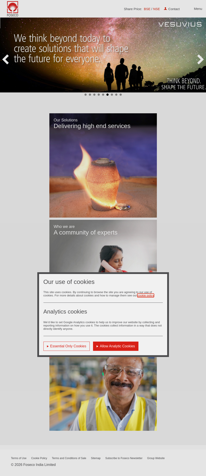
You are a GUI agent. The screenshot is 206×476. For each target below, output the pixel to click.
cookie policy (146, 295)
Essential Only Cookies (68, 346)
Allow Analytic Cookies (117, 346)
